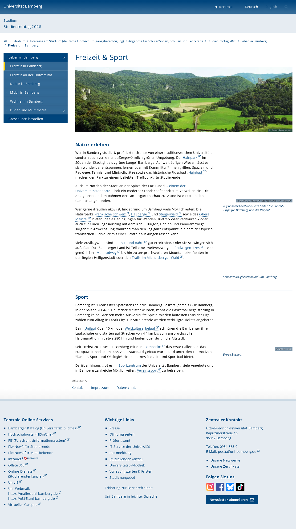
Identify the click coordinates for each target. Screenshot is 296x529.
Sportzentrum (129, 365)
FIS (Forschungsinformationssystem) (37, 440)
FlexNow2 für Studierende (29, 446)
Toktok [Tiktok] (240, 487)
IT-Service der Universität (129, 446)
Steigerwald (168, 214)
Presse (114, 428)
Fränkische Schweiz (110, 214)
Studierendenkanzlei (126, 459)
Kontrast (225, 6)
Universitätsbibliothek (127, 465)
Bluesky (230, 487)
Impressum (100, 387)
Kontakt (78, 387)
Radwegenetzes (187, 247)
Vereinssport (147, 370)
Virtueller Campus (22, 504)
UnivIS (13, 482)
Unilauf (90, 328)
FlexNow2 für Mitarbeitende (30, 452)
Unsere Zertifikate (225, 466)
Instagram (210, 487)
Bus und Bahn (132, 242)
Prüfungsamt (119, 440)
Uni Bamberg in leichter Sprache (131, 496)
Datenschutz (127, 387)
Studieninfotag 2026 (22, 26)
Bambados (152, 347)
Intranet (14, 459)
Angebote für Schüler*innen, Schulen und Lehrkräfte (165, 41)
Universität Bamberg (23, 6)
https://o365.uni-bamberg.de (31, 498)
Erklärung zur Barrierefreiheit (129, 488)
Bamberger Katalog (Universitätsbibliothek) (42, 428)
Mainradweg (106, 252)
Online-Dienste (20, 471)
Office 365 (16, 465)
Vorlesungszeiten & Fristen (131, 471)
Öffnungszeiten (121, 434)
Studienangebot (122, 477)
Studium (10, 20)
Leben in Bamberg (254, 41)
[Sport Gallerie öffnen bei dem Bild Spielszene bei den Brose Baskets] (257, 327)
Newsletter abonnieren (229, 499)
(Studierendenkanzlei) (26, 476)
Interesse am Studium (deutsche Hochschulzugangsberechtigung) (77, 41)
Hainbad (195, 172)
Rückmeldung (120, 452)
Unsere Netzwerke (225, 460)
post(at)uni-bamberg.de (237, 451)
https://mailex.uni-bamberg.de (33, 493)
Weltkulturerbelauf (140, 328)
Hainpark (190, 157)
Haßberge (139, 214)
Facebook (220, 487)
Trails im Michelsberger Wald (155, 257)
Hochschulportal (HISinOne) (30, 434)
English (271, 6)
